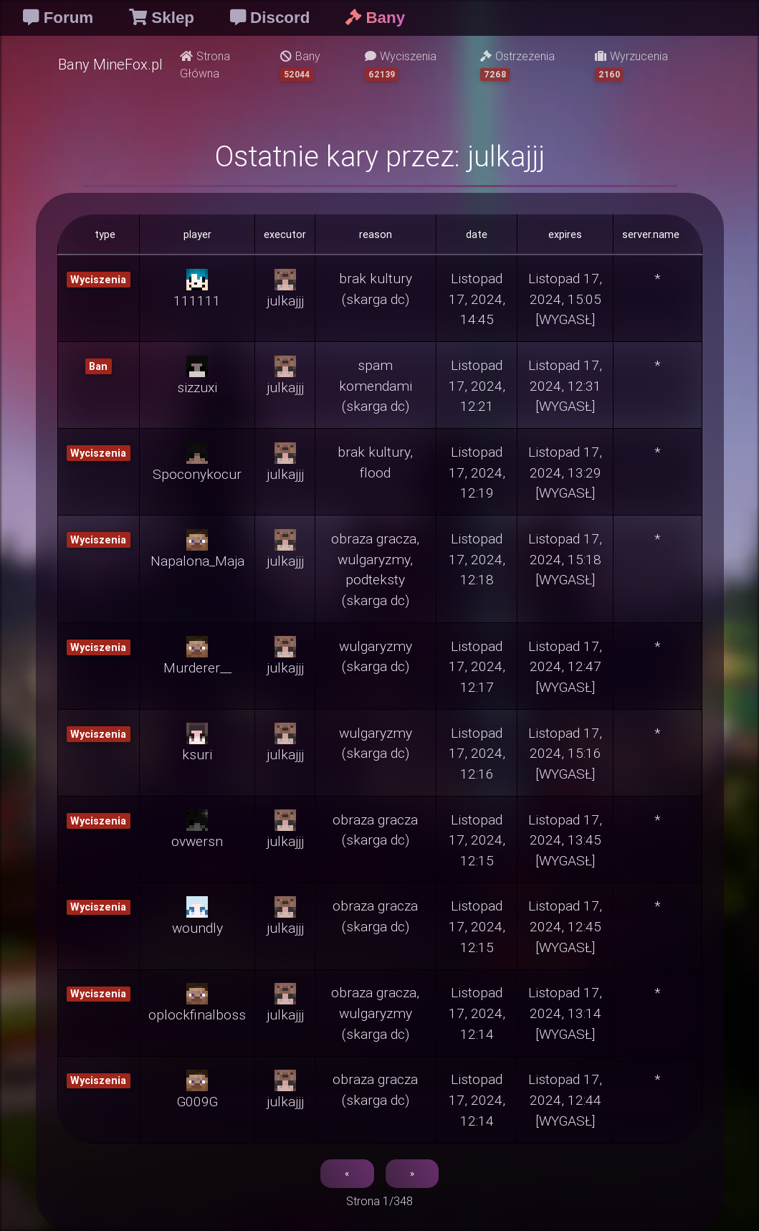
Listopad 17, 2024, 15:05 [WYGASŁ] (565, 299)
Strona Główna (205, 64)
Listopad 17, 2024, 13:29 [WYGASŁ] (565, 472)
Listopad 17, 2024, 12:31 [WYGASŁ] (565, 385)
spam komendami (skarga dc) (375, 385)
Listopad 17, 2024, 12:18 (477, 559)
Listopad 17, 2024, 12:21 (477, 385)
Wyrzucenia (631, 65)
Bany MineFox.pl (110, 64)
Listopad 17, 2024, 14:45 (477, 299)
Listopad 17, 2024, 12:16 (477, 753)
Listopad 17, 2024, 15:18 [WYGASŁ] (565, 559)
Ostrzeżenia (517, 65)
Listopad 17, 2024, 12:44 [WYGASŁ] (565, 1099)
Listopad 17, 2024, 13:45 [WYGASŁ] (565, 840)
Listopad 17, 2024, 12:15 (477, 840)
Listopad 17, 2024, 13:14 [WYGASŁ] (565, 1013)
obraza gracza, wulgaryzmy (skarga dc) (375, 1013)
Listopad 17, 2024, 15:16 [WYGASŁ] (565, 753)
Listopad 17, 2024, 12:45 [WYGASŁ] (565, 926)
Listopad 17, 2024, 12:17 (477, 666)
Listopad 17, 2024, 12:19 (477, 472)
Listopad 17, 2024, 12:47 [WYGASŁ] (565, 666)
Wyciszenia (400, 65)
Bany (300, 65)
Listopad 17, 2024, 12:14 (477, 1013)
